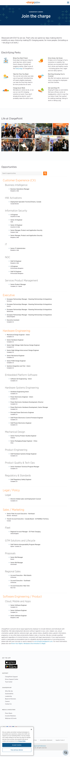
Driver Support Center (11, 679)
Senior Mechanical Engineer (15, 355)
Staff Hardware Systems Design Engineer (23, 454)
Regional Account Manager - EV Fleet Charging (25, 532)
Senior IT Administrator (17, 248)
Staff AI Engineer (15, 261)
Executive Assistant (13, 320)
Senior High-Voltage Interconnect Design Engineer (23, 350)
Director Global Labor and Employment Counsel (25, 499)
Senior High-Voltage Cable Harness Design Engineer (23, 345)
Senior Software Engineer (18, 605)
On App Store (10, 662)
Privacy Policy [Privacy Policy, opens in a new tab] (22, 741)
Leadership (8, 696)
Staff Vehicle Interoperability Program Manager (25, 544)
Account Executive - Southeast (20, 580)
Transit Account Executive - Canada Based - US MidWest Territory (28, 519)
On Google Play (11, 666)
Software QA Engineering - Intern (21, 379)
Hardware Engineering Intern (19, 392)
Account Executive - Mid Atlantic (21, 575)
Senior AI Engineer (16, 220)
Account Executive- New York (20, 586)
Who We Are (9, 691)
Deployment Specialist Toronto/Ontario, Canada (25, 202)
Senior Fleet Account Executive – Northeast (21, 514)
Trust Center (8, 682)
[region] (17, 741)
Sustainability (9, 693)
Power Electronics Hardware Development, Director (26, 402)
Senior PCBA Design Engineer (16, 361)
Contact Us (8, 704)
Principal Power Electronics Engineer (22, 412)
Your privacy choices (17, 750)
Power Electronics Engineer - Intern (21, 397)
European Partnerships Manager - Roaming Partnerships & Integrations (29, 299)
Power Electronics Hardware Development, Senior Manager (29, 407)
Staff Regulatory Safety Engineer (20, 479)
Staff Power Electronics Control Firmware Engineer (26, 418)
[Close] (31, 729)
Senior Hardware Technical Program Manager (24, 467)
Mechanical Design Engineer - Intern (18, 335)
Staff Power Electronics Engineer (20, 423)
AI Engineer (14, 215)
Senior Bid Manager (16, 557)
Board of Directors (10, 699)
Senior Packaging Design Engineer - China (23, 441)
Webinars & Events (10, 718)
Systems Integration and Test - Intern (18, 366)
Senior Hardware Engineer (15, 340)
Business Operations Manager (19, 189)
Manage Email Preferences (39, 746)
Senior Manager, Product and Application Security (26, 230)
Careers (7, 701)
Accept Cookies (16, 745)
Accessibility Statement (46, 740)
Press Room (8, 713)
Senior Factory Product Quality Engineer (23, 436)
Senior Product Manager (18, 284)
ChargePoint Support (11, 676)
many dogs (18, 68)
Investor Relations (10, 716)
